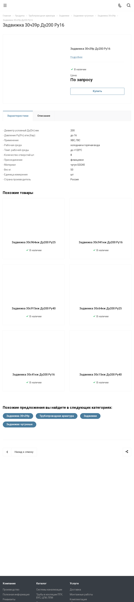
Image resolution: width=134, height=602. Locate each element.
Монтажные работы (81, 594)
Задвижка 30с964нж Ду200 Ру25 (33, 242)
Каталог (41, 583)
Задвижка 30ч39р (17, 415)
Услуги (74, 583)
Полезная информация (16, 594)
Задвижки (90, 415)
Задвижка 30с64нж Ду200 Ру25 (100, 308)
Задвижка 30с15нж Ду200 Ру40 (100, 374)
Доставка (75, 589)
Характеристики (17, 115)
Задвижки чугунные (19, 424)
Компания (9, 583)
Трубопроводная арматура (56, 415)
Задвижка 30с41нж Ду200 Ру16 (33, 374)
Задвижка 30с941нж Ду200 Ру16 (100, 242)
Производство (11, 589)
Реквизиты (9, 599)
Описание (43, 115)
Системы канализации (49, 589)
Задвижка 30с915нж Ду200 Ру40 (33, 308)
